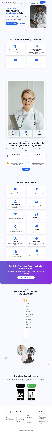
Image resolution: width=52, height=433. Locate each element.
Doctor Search (29, 417)
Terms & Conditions (33, 2)
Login (17, 423)
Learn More (22, 23)
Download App (42, 2)
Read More (26, 169)
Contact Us (38, 2)
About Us (22, 2)
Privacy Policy (26, 2)
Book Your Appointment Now (26, 277)
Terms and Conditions (20, 419)
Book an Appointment (11, 23)
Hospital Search (29, 419)
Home (18, 2)
